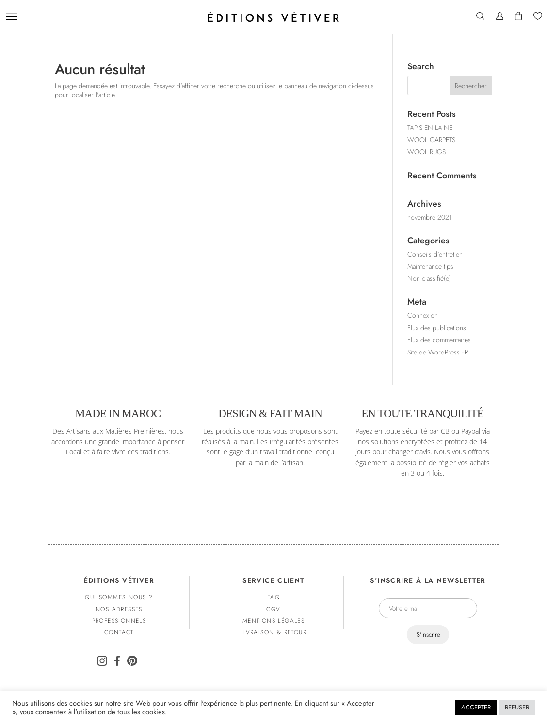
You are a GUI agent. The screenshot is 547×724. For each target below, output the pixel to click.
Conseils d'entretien (435, 254)
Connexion (422, 315)
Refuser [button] (517, 707)
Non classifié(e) (429, 278)
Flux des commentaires (439, 340)
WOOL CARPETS (431, 140)
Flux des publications (436, 328)
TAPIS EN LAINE (429, 127)
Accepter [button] (476, 707)
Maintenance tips (430, 266)
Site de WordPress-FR (437, 352)
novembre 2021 (429, 217)
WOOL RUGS (426, 152)
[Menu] (11, 17)
